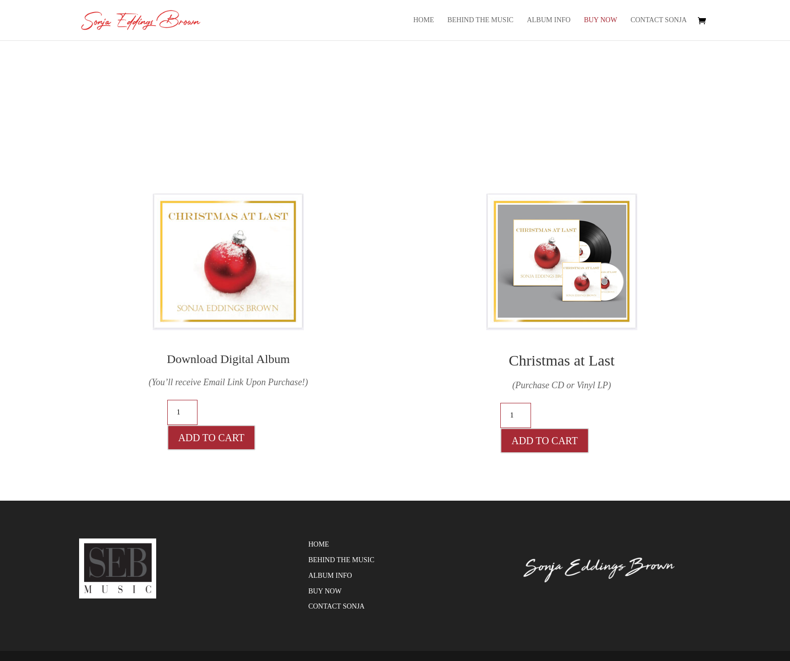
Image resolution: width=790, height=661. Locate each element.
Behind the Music (480, 20)
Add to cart (211, 437)
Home (423, 20)
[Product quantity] (182, 412)
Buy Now (600, 20)
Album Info (549, 20)
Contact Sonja (658, 20)
